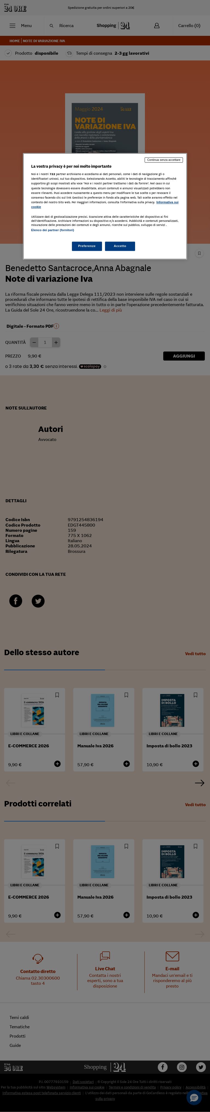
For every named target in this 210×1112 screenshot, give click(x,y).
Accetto (120, 246)
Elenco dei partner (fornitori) (52, 230)
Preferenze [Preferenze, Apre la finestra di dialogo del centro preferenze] (87, 246)
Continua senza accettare (163, 159)
